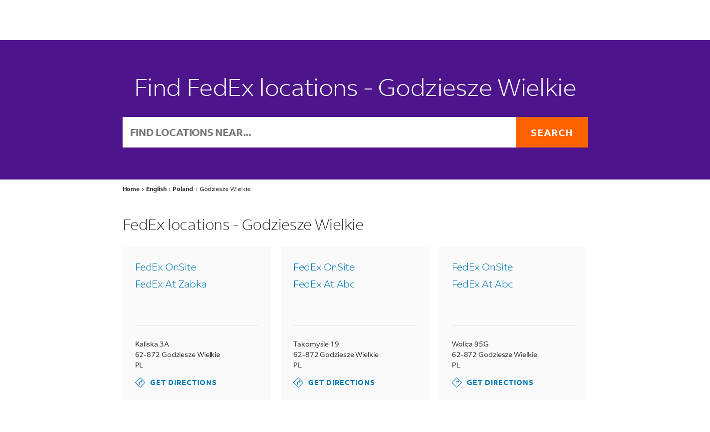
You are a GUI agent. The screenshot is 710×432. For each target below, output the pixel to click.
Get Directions (176, 383)
